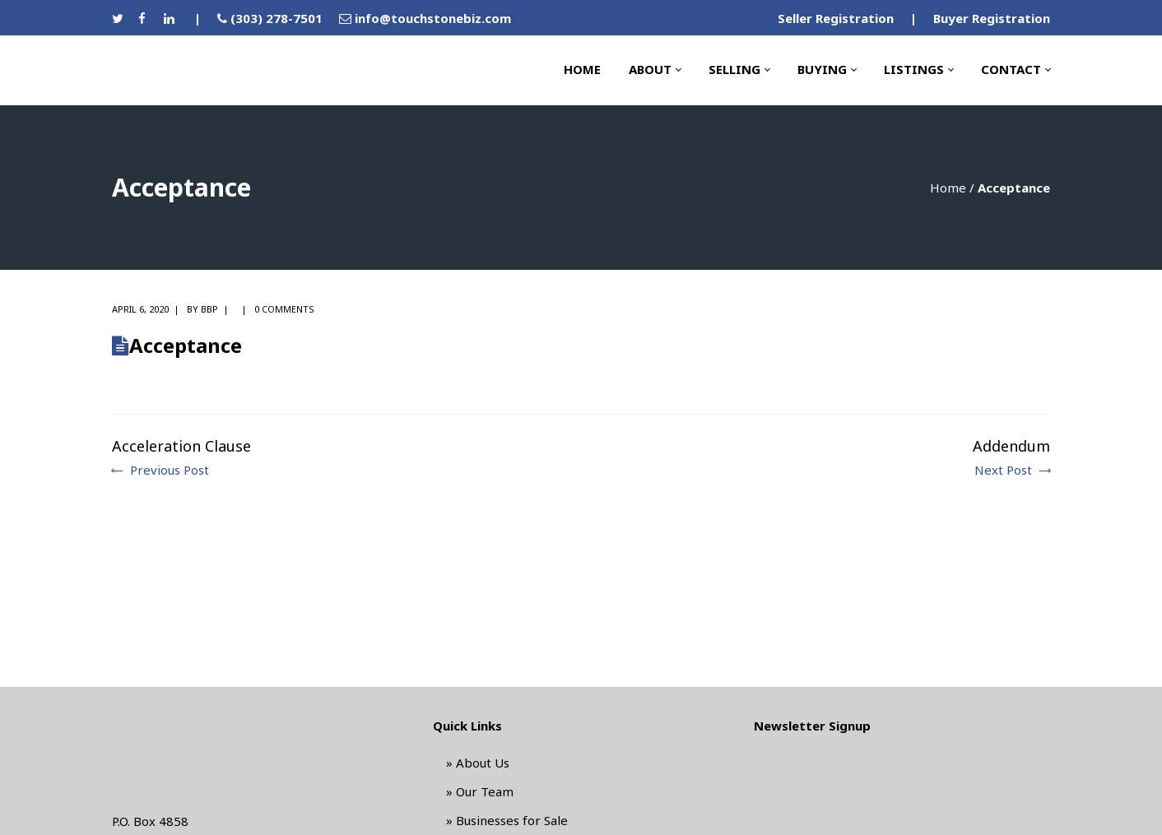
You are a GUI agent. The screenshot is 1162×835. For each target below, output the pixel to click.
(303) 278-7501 (276, 18)
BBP (209, 309)
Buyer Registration (991, 18)
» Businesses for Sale (507, 820)
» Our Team (480, 791)
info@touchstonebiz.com (433, 18)
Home (948, 187)
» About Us (477, 762)
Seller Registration (836, 18)
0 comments (284, 309)
